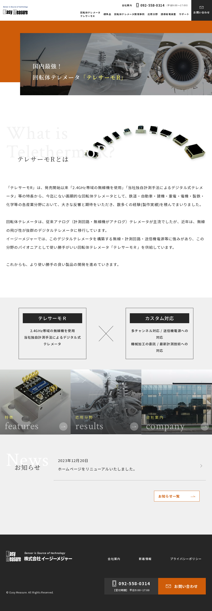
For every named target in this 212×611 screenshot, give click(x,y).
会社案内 (127, 5)
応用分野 (153, 14)
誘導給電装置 (168, 14)
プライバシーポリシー (186, 559)
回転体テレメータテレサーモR (90, 14)
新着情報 (145, 559)
